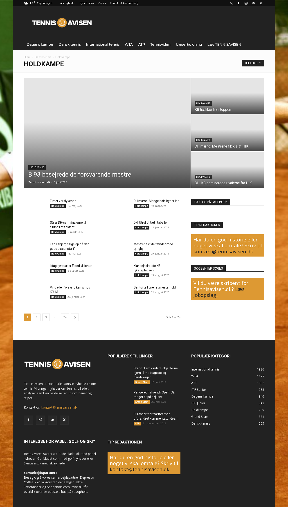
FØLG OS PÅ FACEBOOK (210, 202)
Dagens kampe (40, 44)
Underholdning (189, 44)
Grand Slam (141, 382)
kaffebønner (32, 487)
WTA (129, 44)
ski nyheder (58, 463)
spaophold (79, 491)
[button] (231, 3)
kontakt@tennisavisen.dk (223, 251)
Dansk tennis (69, 44)
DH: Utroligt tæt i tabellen (151, 222)
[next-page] (75, 317)
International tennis (102, 44)
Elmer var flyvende (63, 201)
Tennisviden (160, 44)
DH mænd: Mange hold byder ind (156, 201)
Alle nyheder (67, 3)
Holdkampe (37, 167)
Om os (102, 3)
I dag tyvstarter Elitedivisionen (71, 266)
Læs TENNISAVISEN (224, 44)
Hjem (27, 57)
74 (65, 317)
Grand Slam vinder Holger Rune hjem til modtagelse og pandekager (156, 372)
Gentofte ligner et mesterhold (155, 287)
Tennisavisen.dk (39, 182)
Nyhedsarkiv (87, 3)
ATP (141, 44)
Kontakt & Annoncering (124, 3)
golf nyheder (77, 458)
